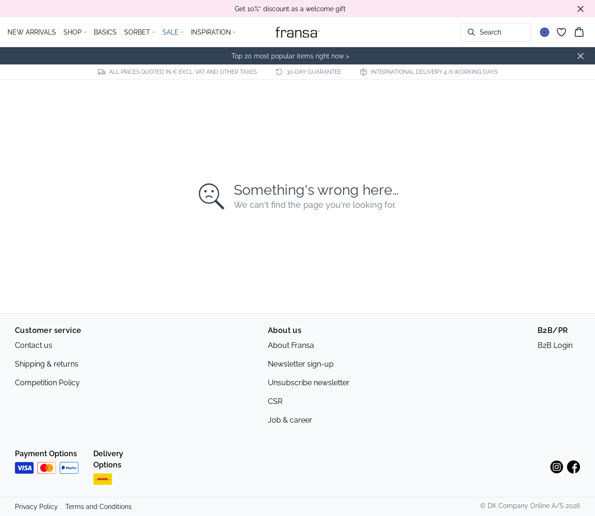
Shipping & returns (46, 364)
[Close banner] (581, 9)
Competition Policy (47, 382)
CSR (275, 401)
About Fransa (291, 345)
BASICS (105, 32)
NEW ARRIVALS (31, 32)
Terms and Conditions (98, 506)
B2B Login (555, 345)
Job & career (290, 420)
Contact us (33, 345)
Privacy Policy (36, 506)
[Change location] (544, 32)
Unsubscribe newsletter (309, 382)
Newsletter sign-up (301, 364)
